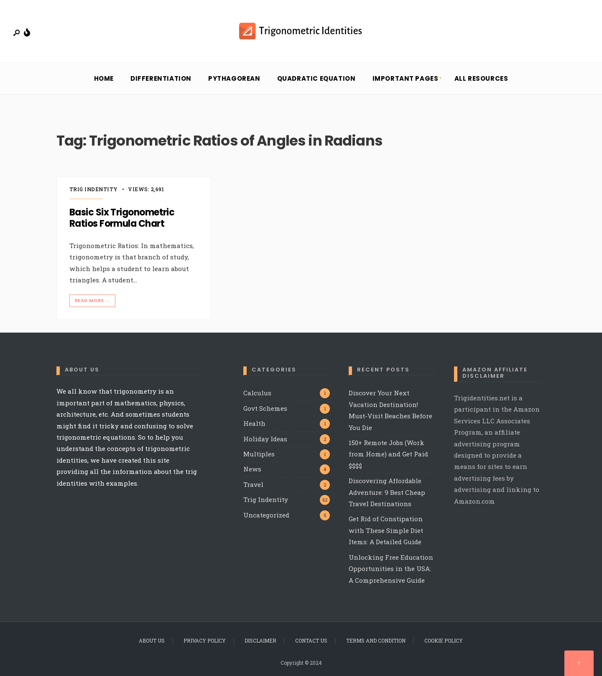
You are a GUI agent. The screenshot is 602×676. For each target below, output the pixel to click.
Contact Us (311, 640)
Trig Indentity (93, 189)
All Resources (481, 78)
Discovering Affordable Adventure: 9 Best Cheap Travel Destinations (387, 492)
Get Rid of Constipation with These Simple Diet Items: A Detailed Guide (386, 530)
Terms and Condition (376, 640)
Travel (253, 484)
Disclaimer (260, 640)
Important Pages (405, 78)
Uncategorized (266, 515)
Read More (93, 300)
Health (254, 423)
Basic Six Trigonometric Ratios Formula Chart (121, 218)
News (252, 469)
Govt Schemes (265, 408)
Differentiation (160, 78)
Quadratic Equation (316, 78)
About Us (152, 640)
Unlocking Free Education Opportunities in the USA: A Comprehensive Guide (391, 568)
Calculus (257, 393)
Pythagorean (234, 78)
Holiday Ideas (265, 439)
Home (104, 78)
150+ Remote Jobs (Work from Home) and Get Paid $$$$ (388, 454)
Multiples (259, 454)
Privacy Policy (205, 640)
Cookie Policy (443, 640)
